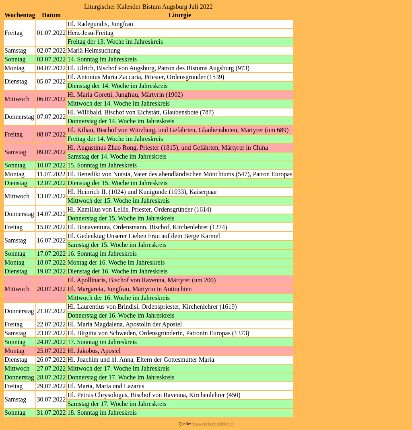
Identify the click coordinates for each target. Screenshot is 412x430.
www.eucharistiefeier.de (213, 424)
